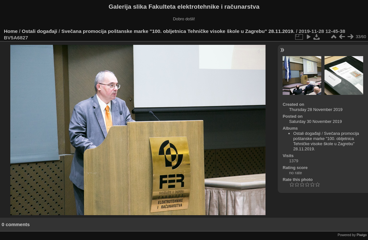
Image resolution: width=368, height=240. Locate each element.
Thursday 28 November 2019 (316, 109)
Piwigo (362, 235)
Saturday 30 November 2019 (315, 121)
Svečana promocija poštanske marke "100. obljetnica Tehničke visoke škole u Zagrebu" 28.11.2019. (178, 31)
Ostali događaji (39, 31)
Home (11, 31)
